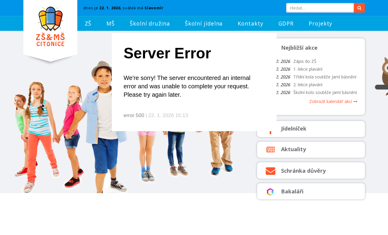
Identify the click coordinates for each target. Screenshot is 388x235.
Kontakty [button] (250, 23)
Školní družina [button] (150, 23)
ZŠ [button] (88, 23)
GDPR (286, 23)
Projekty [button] (320, 23)
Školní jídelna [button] (204, 23)
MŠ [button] (110, 23)
